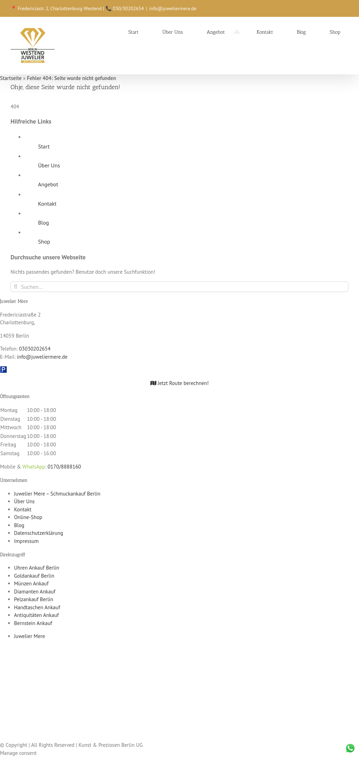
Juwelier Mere (29, 636)
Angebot (48, 184)
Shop (44, 241)
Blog (43, 222)
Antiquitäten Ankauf (36, 615)
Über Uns (49, 165)
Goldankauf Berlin (34, 575)
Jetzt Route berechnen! (179, 383)
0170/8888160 (64, 466)
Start (43, 146)
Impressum (26, 541)
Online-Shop (28, 517)
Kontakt (47, 203)
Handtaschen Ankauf (37, 607)
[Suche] (16, 286)
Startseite (11, 78)
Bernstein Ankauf (33, 623)
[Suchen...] (179, 286)
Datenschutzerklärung (38, 533)
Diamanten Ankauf (34, 591)
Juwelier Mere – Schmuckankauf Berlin (57, 493)
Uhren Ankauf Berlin (36, 567)
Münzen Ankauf (31, 583)
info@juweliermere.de (172, 8)
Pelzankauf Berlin (33, 599)
